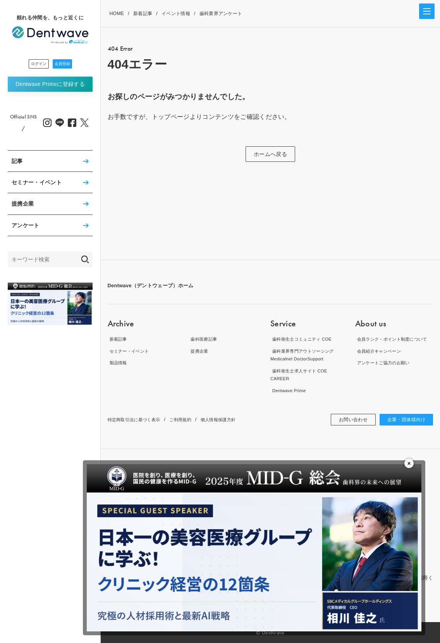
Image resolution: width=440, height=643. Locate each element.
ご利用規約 (192, 419)
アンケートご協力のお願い (386, 371)
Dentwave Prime (50, 86)
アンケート (26, 228)
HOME (117, 13)
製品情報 (118, 362)
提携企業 (23, 206)
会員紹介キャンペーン (381, 359)
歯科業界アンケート (220, 13)
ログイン (29, 65)
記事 (17, 163)
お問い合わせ (344, 420)
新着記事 (142, 13)
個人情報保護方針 (234, 419)
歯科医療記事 (204, 339)
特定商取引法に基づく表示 (139, 419)
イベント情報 (176, 13)
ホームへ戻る (270, 154)
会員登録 (71, 65)
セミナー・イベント (37, 185)
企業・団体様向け (403, 420)
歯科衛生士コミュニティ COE (305, 339)
